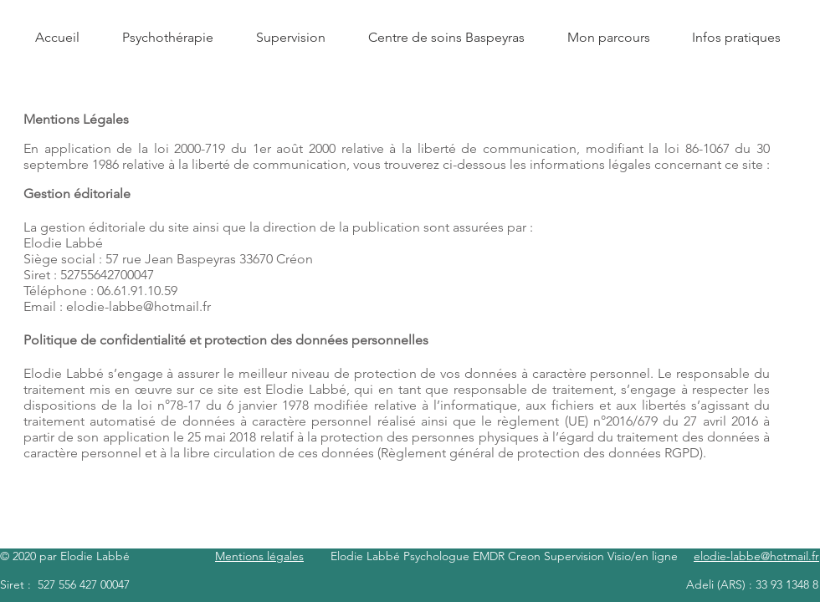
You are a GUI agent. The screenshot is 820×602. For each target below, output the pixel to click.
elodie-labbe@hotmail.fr (138, 306)
